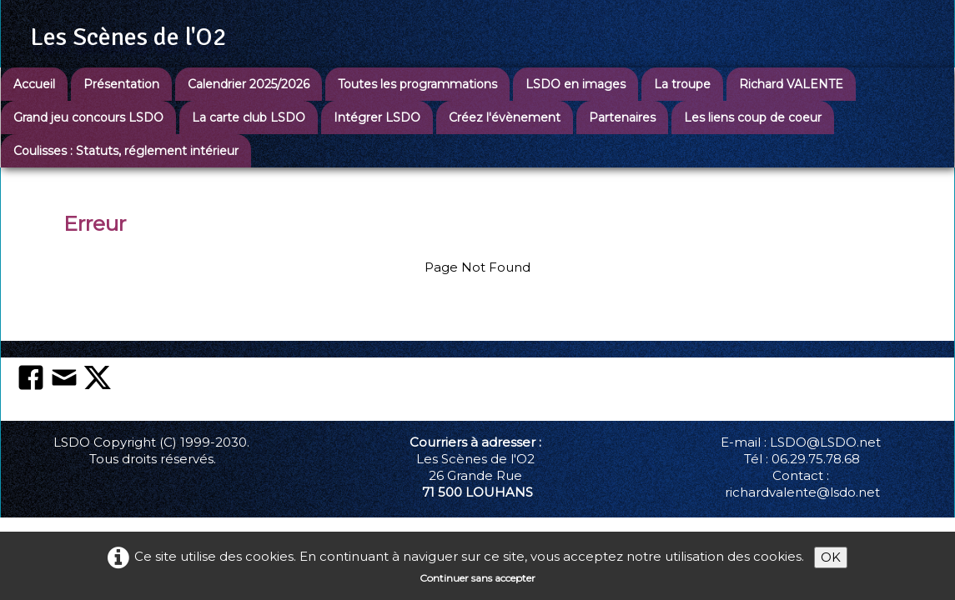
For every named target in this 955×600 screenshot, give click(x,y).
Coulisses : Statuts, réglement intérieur (126, 150)
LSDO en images (575, 84)
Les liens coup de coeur (753, 117)
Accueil (34, 84)
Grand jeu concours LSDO (88, 117)
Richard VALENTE (791, 84)
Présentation (121, 84)
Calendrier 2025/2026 (248, 84)
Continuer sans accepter (477, 578)
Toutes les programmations (417, 84)
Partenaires (622, 117)
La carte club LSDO (248, 117)
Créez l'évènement (504, 117)
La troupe (682, 84)
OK (831, 557)
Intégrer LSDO (377, 117)
